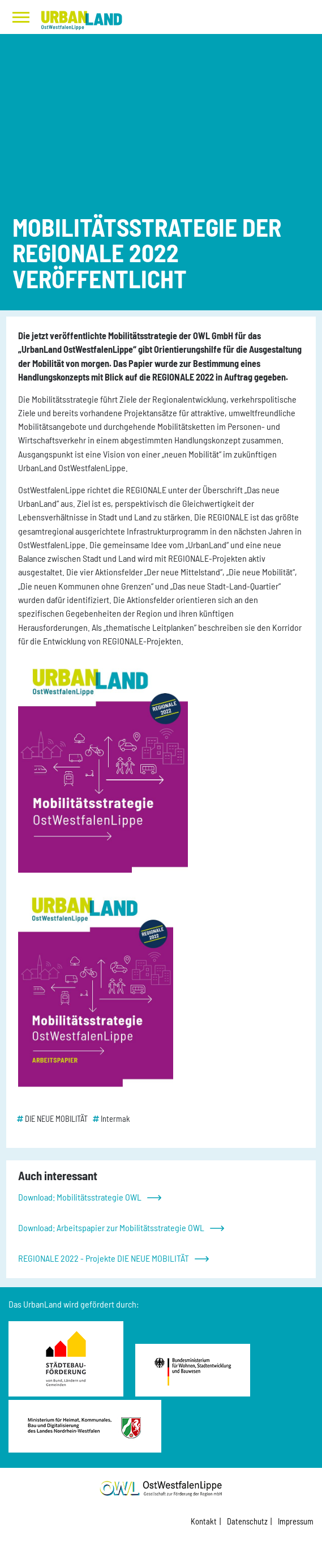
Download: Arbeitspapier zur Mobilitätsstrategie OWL (111, 1227)
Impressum (296, 1521)
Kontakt (204, 1521)
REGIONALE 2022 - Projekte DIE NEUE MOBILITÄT (103, 1258)
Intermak (115, 1119)
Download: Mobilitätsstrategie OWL (79, 1196)
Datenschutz (247, 1521)
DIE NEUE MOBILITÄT (56, 1119)
